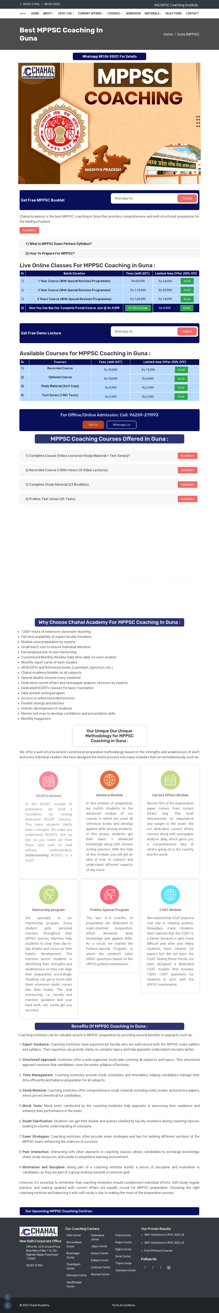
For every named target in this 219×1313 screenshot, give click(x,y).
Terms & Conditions (123, 1305)
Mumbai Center (100, 1274)
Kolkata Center (100, 1260)
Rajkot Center (123, 1249)
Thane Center (123, 1263)
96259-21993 (31, 4)
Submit (187, 198)
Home (35, 13)
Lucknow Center (100, 1267)
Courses (113, 13)
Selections (173, 13)
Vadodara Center (125, 1270)
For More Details (138, 308)
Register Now (159, 582)
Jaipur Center (99, 1246)
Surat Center (123, 1256)
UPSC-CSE (65, 13)
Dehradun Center (77, 1275)
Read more (29, 230)
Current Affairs (90, 13)
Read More (187, 455)
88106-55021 (52, 4)
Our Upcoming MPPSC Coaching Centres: (59, 1211)
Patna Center (123, 1235)
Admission (133, 13)
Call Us (93, 427)
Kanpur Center (99, 1253)
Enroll (187, 281)
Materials (152, 13)
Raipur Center (123, 1242)
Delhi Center (74, 1235)
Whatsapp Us (121, 427)
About (47, 13)
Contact (192, 13)
